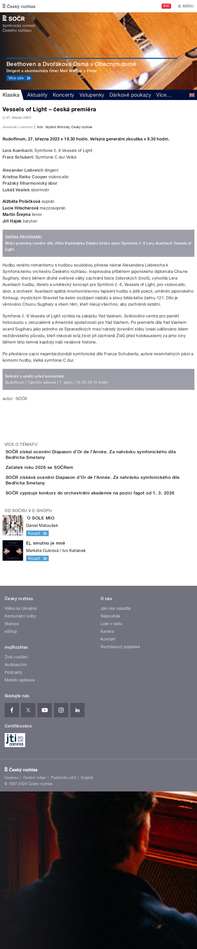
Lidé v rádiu (112, 781)
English (87, 935)
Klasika (11, 95)
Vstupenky (92, 95)
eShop (11, 789)
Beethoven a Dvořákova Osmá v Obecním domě (71, 64)
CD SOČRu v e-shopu (28, 668)
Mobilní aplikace (20, 837)
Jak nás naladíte (116, 766)
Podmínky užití (63, 935)
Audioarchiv (16, 822)
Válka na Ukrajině (21, 766)
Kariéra (107, 789)
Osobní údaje (34, 935)
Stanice (12, 781)
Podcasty (14, 829)
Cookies (11, 935)
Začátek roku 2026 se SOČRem (60, 586)
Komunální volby (20, 773)
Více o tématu (21, 555)
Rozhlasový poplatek (120, 804)
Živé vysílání (16, 814)
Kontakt (108, 796)
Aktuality (37, 95)
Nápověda (110, 773)
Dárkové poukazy (130, 95)
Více (164, 95)
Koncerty (63, 95)
